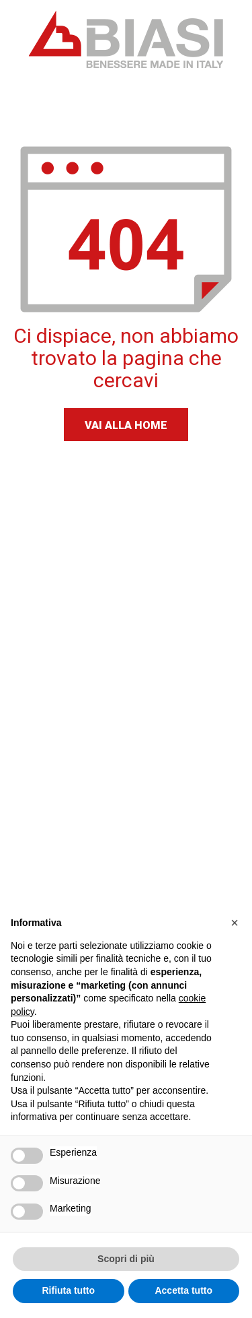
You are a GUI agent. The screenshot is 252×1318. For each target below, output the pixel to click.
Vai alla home (126, 425)
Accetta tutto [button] (183, 1290)
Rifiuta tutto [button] (68, 1290)
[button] (234, 922)
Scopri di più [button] (126, 1258)
